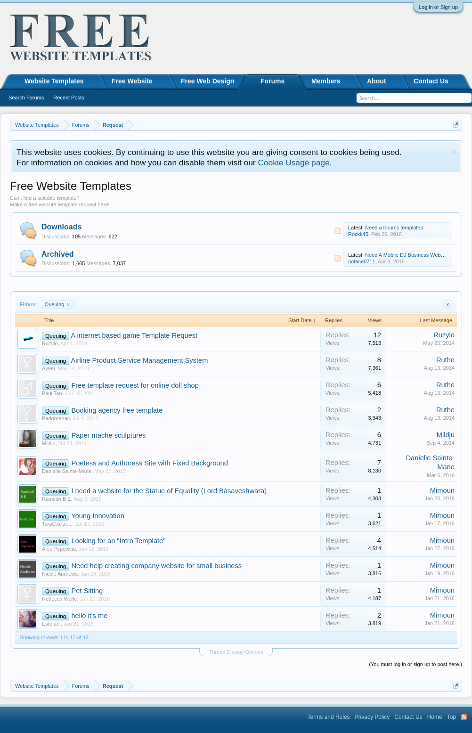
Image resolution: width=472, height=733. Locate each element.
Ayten (48, 368)
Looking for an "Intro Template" (118, 541)
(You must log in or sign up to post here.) (415, 664)
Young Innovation (97, 516)
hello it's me (89, 615)
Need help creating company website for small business (156, 566)
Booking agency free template (117, 410)
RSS (337, 231)
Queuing (57, 304)
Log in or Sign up (438, 7)
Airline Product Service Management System (139, 360)
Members (325, 81)
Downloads (61, 227)
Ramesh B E (56, 499)
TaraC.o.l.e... (56, 524)
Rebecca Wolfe (59, 599)
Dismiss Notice (454, 151)
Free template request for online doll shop (134, 385)
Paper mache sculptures (108, 435)
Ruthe (445, 360)
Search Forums (26, 97)
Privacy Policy (372, 717)
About (376, 81)
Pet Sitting (87, 591)
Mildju (49, 443)
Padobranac (56, 418)
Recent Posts (68, 97)
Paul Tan (52, 393)
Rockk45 (358, 234)
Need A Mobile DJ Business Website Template (418, 255)
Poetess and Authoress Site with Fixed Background (149, 463)
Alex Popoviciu (59, 549)
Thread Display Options (236, 652)
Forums (272, 81)
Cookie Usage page (293, 162)
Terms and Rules (329, 717)
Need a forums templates (394, 227)
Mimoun (442, 490)
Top (451, 717)
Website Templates (54, 81)
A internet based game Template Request (134, 335)
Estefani (51, 624)
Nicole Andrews (60, 574)
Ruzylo (50, 343)
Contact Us (431, 81)
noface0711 (361, 261)
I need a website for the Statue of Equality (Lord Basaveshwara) (169, 491)
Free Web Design (207, 81)
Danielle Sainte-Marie (66, 471)
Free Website (132, 81)
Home (434, 717)
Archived (57, 254)
